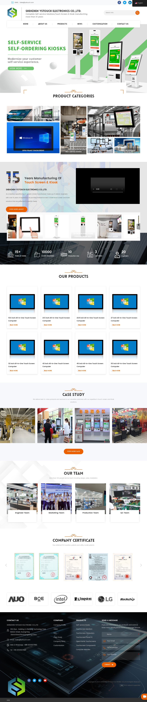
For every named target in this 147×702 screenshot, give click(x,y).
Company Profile (60, 625)
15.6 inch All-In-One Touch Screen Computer (22, 319)
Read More (14, 325)
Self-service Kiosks (83, 625)
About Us (42, 24)
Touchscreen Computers (85, 633)
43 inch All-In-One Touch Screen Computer (56, 365)
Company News (59, 641)
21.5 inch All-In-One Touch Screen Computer (56, 319)
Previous (8, 226)
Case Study (58, 637)
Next (138, 226)
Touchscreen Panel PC (84, 637)
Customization (100, 24)
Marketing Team (56, 512)
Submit (109, 665)
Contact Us (122, 24)
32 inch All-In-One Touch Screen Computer (21, 365)
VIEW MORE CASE (73, 451)
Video (56, 629)
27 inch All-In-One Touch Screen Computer (124, 319)
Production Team (91, 512)
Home (25, 24)
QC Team (124, 512)
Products (62, 24)
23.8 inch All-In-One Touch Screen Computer (90, 319)
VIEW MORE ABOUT (16, 209)
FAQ (55, 633)
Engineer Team (22, 512)
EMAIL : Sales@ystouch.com (22, 2)
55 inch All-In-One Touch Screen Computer (124, 365)
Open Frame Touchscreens (86, 641)
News (79, 24)
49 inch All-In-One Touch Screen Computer (90, 365)
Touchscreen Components (86, 645)
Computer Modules (83, 649)
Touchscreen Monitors (84, 629)
